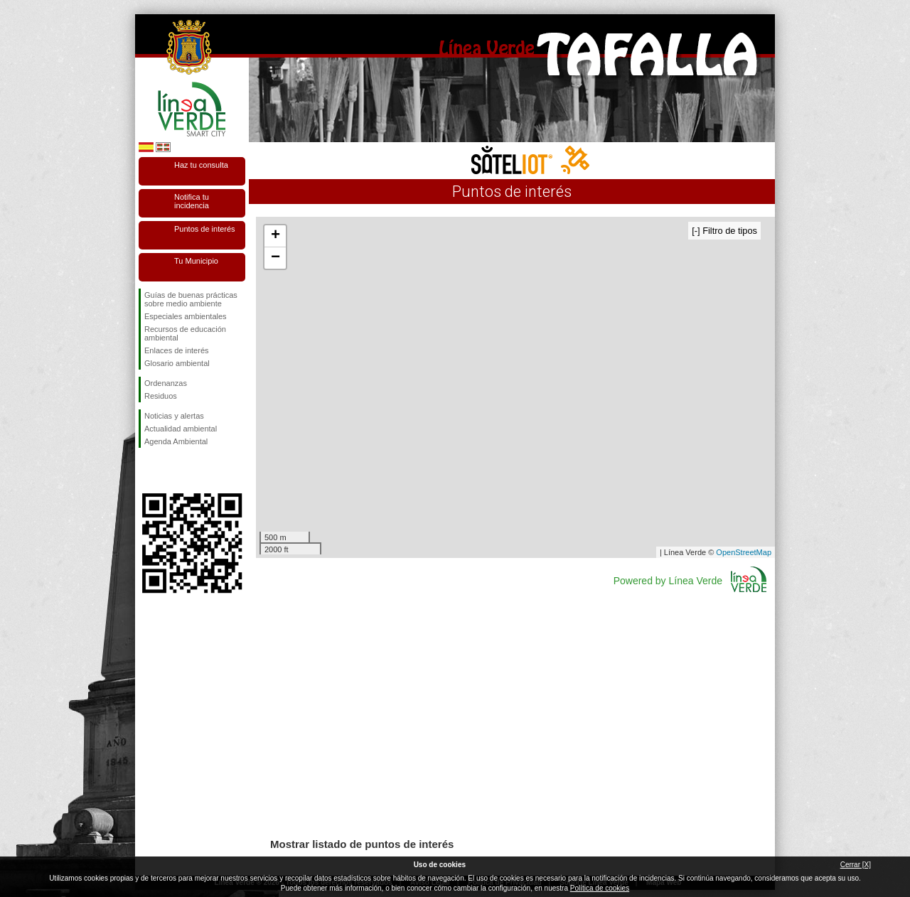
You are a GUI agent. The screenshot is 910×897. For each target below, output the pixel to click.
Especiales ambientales (185, 316)
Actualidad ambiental (180, 428)
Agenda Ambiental (176, 441)
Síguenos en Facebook (147, 470)
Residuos (160, 396)
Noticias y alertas (174, 416)
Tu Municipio (196, 261)
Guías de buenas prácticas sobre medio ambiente (190, 299)
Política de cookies (599, 888)
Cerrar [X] (855, 865)
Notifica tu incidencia (191, 201)
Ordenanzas (165, 383)
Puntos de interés (204, 229)
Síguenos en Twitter (170, 470)
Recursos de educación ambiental (185, 333)
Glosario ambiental (177, 363)
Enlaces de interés (176, 350)
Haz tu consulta (201, 165)
